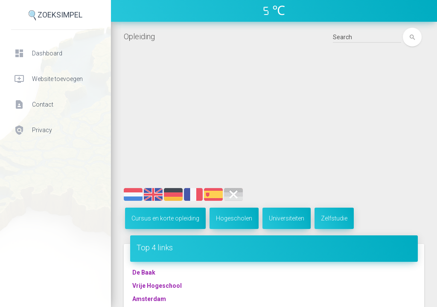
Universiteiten (286, 218)
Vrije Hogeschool (157, 285)
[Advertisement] (274, 124)
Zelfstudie (334, 218)
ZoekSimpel (55, 15)
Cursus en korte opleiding (165, 218)
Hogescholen (234, 218)
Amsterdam (149, 298)
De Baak (143, 272)
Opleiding (139, 36)
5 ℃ (274, 10)
